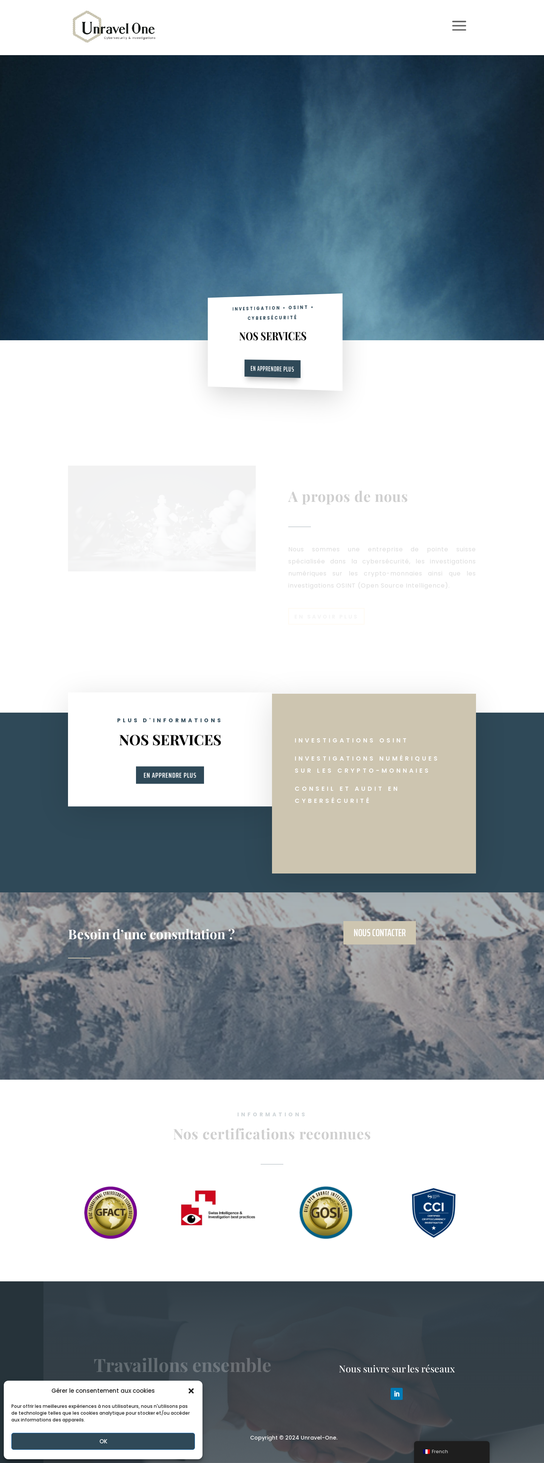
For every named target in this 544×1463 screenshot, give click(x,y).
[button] (191, 1391)
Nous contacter (380, 932)
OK (103, 1441)
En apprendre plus (272, 368)
